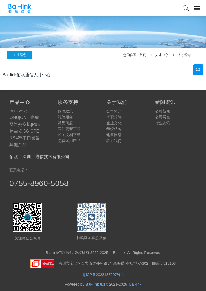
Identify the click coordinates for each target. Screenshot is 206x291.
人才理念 (20, 55)
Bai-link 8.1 (95, 284)
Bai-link (135, 284)
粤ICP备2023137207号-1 (103, 274)
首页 (142, 55)
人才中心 (161, 55)
